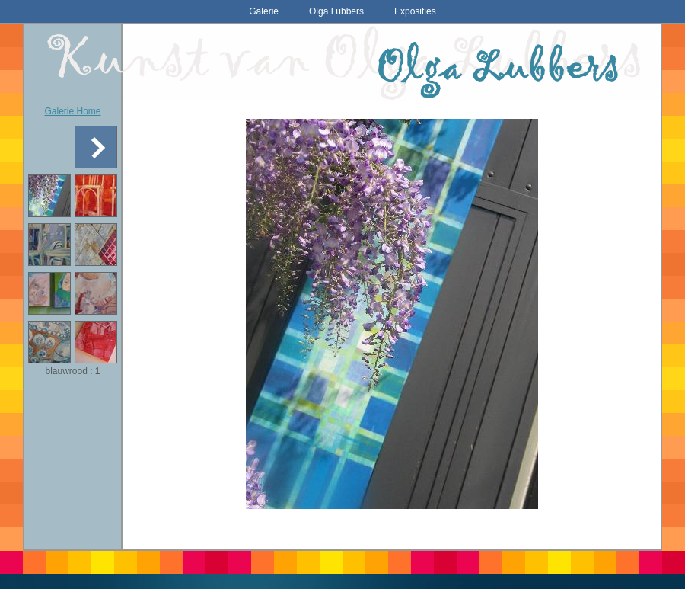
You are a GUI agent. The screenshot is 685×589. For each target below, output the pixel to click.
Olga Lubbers (336, 11)
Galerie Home (72, 111)
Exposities (415, 11)
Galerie (264, 11)
